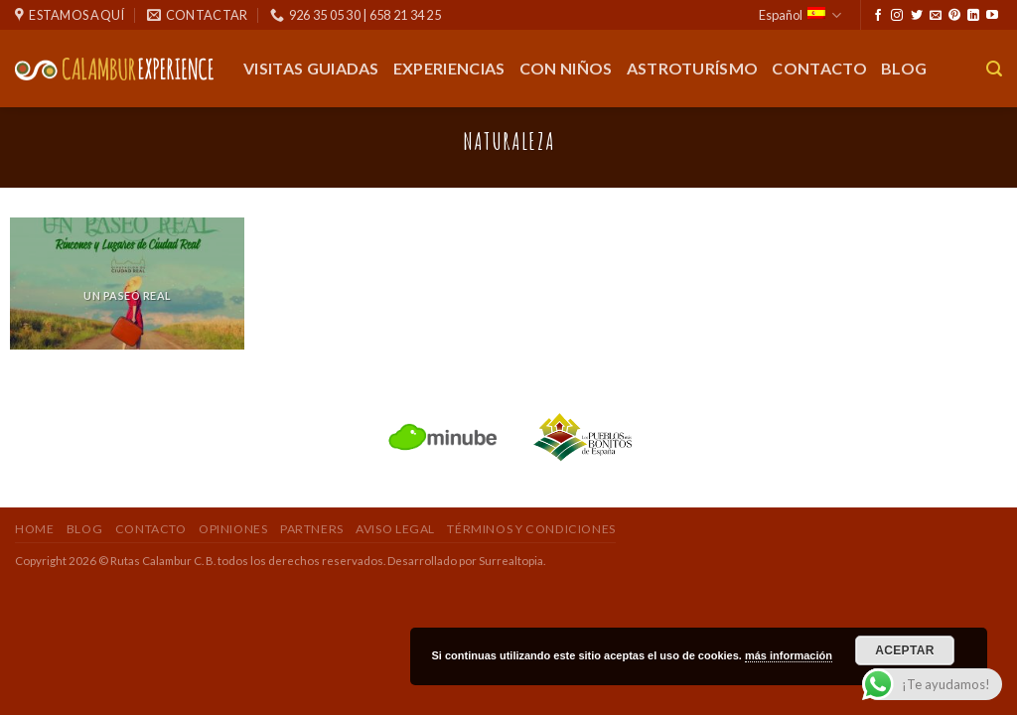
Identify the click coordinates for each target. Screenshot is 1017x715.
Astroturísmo (693, 68)
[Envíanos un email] (936, 16)
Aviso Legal (395, 528)
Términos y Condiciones (531, 528)
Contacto (819, 68)
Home (34, 528)
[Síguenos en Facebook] (878, 16)
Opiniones (233, 528)
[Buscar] (994, 69)
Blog (904, 68)
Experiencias (449, 68)
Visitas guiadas (311, 68)
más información (788, 655)
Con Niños (566, 68)
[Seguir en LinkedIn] (973, 16)
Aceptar (905, 650)
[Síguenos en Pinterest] (954, 16)
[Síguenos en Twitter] (917, 16)
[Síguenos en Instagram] (897, 16)
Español (800, 15)
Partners (312, 528)
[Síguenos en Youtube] (992, 16)
